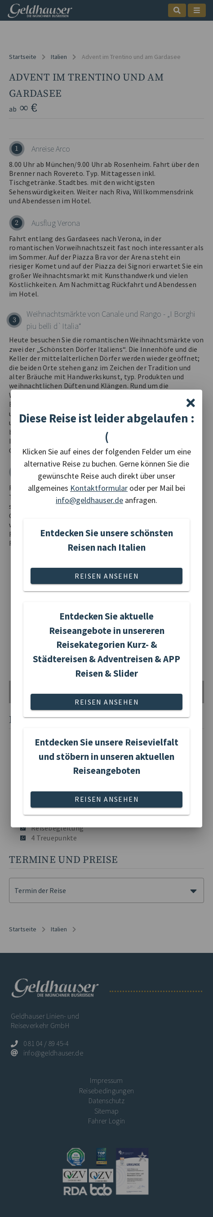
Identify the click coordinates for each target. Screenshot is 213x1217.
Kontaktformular (99, 488)
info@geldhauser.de (89, 500)
